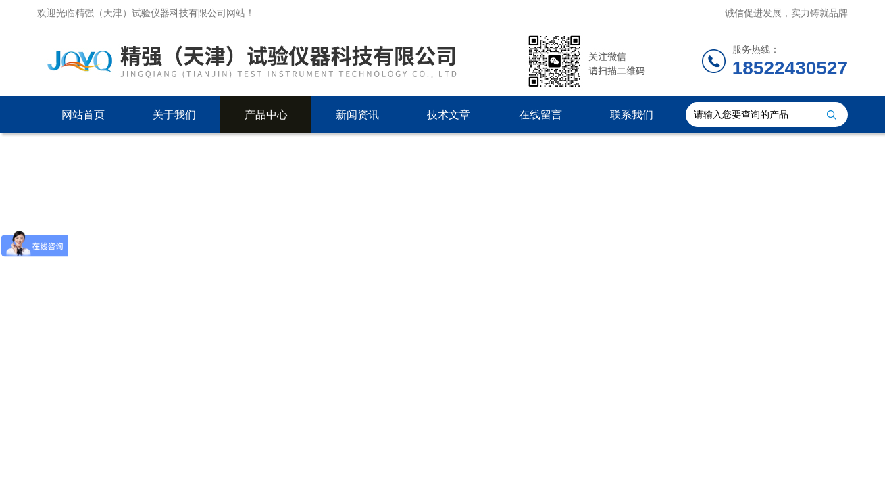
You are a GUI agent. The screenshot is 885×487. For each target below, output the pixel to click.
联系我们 (631, 114)
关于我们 (174, 114)
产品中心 (266, 114)
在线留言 (540, 114)
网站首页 (83, 114)
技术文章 (448, 114)
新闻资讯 (357, 114)
